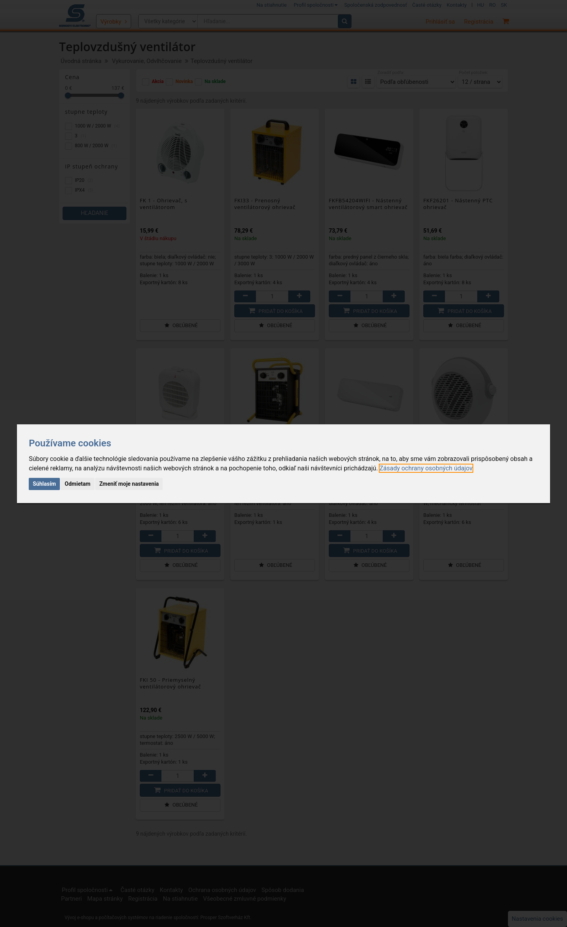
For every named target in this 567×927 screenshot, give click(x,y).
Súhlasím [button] (44, 484)
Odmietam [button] (77, 484)
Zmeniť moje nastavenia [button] (129, 484)
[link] (426, 468)
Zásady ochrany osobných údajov (426, 468)
